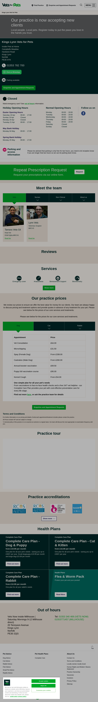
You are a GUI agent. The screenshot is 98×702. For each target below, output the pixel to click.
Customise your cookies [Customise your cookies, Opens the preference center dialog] (43, 690)
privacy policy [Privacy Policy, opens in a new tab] (22, 696)
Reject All (43, 685)
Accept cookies (43, 681)
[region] (31, 688)
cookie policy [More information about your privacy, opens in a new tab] (14, 696)
